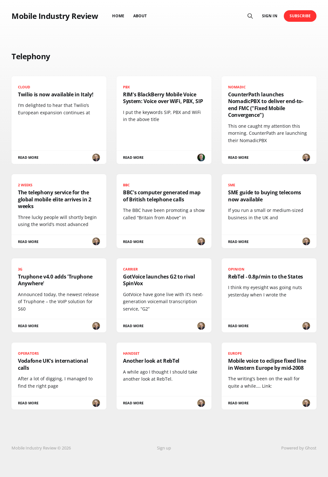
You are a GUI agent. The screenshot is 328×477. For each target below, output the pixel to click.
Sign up (164, 448)
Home (118, 16)
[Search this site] (250, 16)
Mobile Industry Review (55, 16)
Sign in (269, 16)
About (140, 16)
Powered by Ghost (298, 448)
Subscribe (300, 16)
